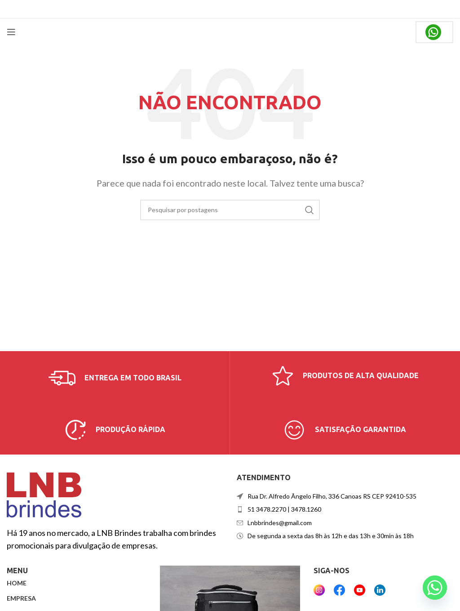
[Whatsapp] (435, 587)
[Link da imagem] (44, 494)
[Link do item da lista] (345, 509)
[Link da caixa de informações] (115, 378)
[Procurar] (230, 210)
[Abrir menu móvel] (11, 32)
